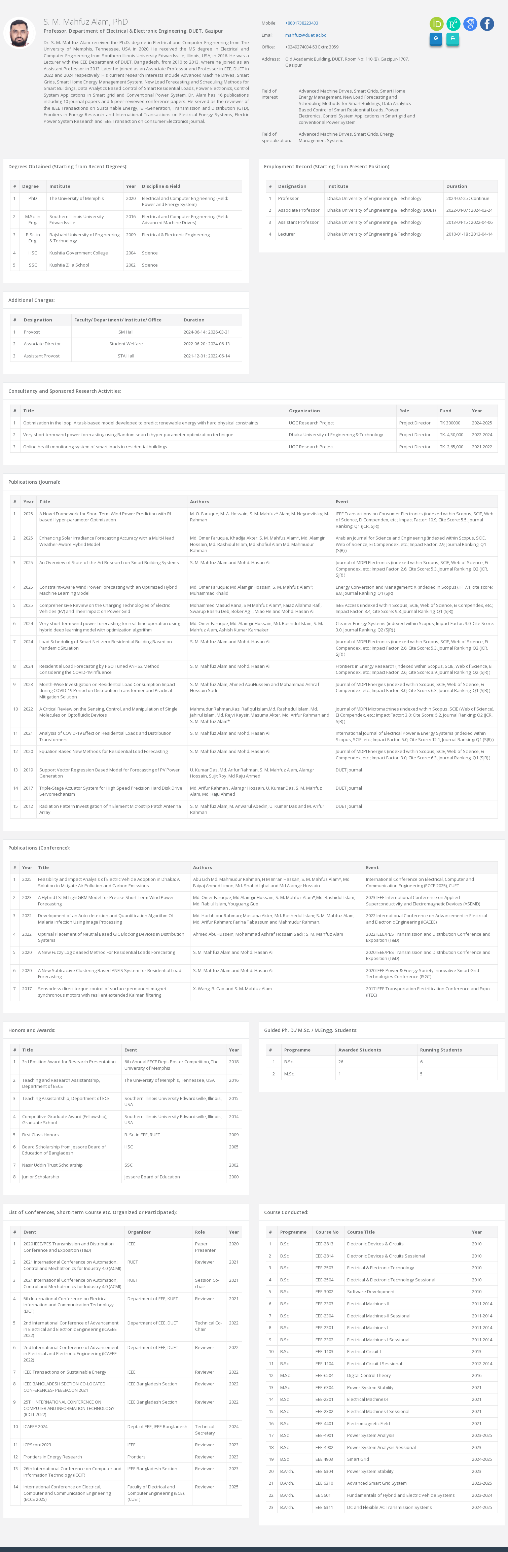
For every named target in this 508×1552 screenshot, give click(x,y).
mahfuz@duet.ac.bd (306, 35)
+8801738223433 (301, 23)
